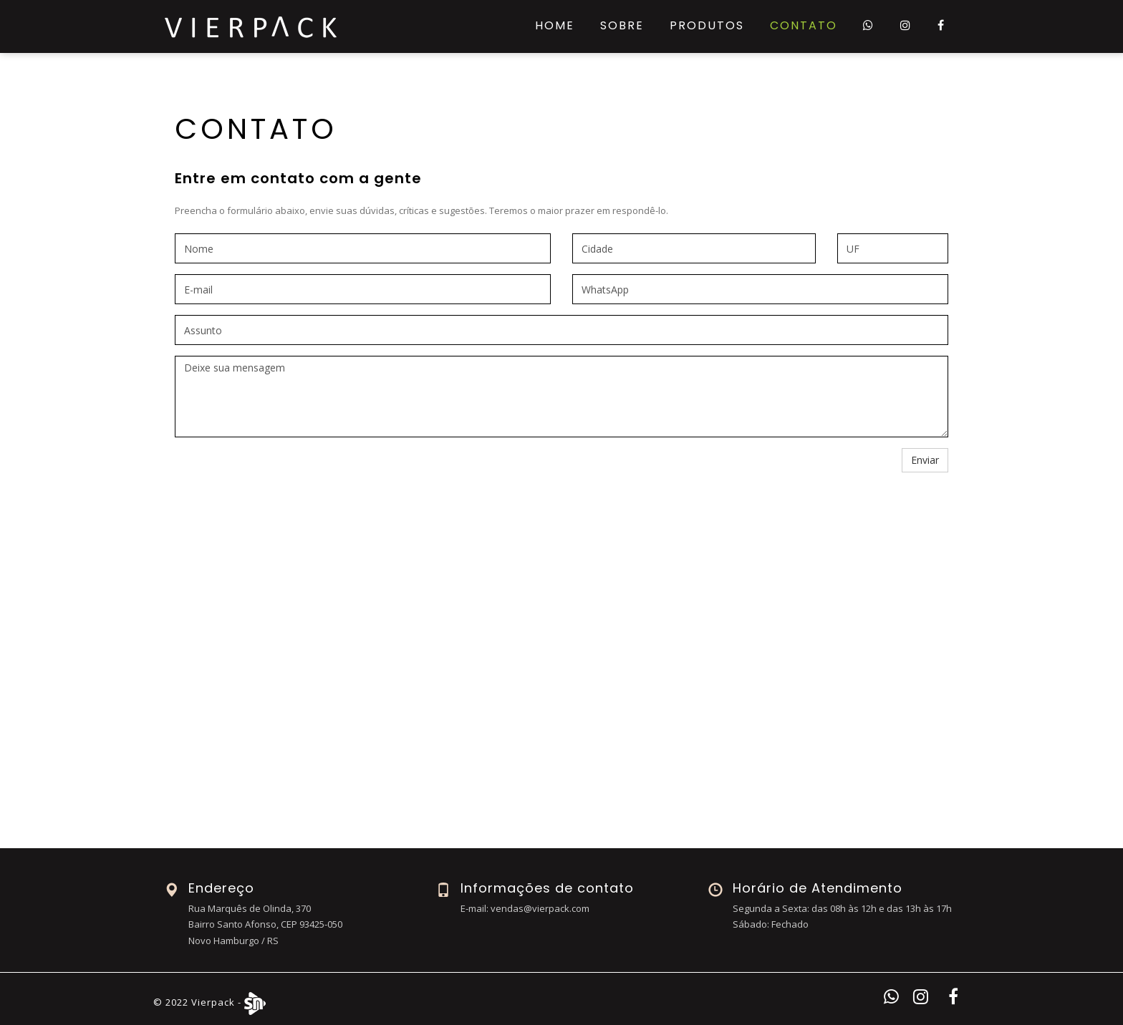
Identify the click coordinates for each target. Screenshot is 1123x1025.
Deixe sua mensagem (561, 396)
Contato (803, 26)
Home (554, 26)
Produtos (707, 26)
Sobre (622, 26)
